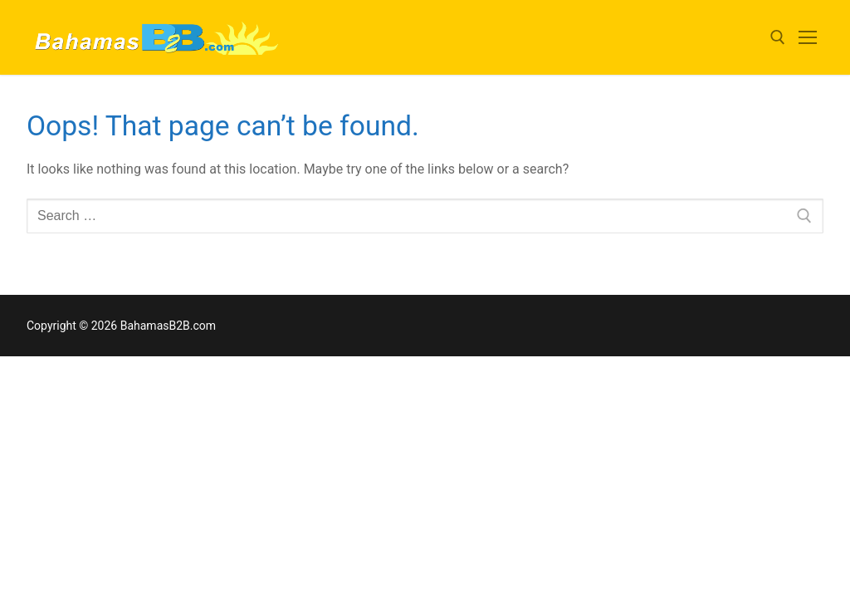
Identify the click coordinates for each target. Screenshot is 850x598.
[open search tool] (777, 37)
